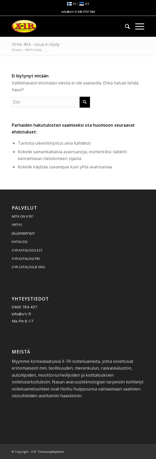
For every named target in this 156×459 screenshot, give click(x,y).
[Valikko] (137, 26)
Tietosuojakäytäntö (51, 452)
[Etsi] (125, 26)
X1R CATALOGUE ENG (28, 267)
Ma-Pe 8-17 (22, 320)
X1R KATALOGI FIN (26, 258)
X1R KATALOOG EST (27, 250)
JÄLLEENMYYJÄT (23, 233)
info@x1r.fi (69, 12)
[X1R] (65, 26)
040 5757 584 (86, 12)
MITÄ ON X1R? (22, 216)
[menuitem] (71, 4)
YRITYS (17, 224)
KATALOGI (19, 241)
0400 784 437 (24, 306)
